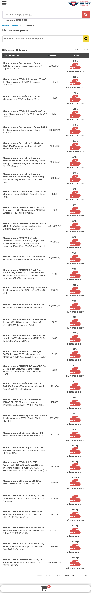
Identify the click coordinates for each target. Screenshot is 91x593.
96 (81, 575)
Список (23, 50)
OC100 (18, 20)
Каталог (14, 26)
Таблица (9, 50)
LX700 (24, 20)
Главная (5, 26)
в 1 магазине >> (75, 71)
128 (86, 575)
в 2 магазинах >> (75, 87)
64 (77, 575)
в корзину (74, 66)
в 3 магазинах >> (75, 103)
